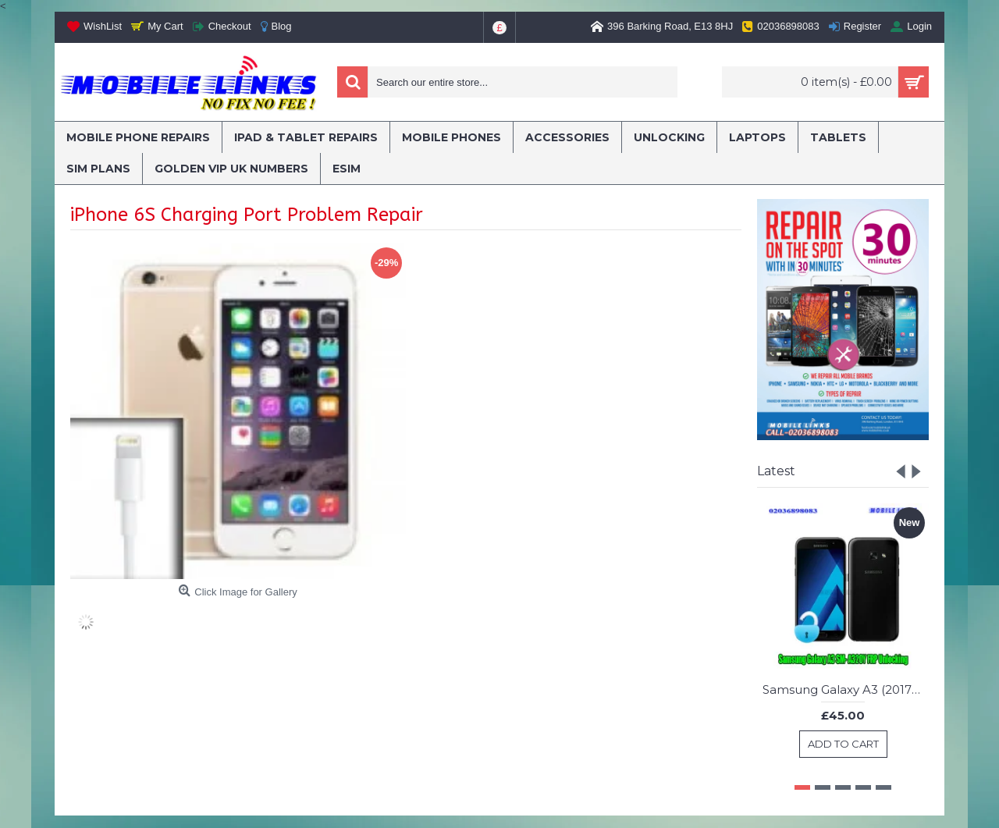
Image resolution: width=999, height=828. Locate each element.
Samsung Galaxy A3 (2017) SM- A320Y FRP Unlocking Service (846, 689)
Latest (776, 471)
